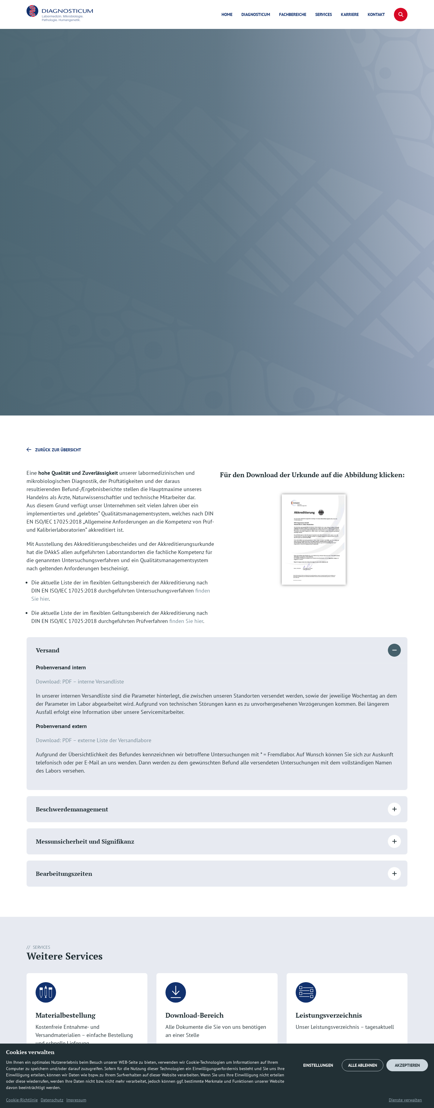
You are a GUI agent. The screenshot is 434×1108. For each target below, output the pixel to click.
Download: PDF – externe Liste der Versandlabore (93, 740)
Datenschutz (52, 1100)
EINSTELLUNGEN (318, 1065)
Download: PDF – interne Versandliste (80, 681)
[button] (400, 14)
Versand (47, 650)
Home (227, 14)
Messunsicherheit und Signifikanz (85, 841)
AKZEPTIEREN (407, 1065)
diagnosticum (255, 14)
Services (323, 14)
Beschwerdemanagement (72, 809)
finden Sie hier (186, 621)
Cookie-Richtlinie (22, 1100)
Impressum (76, 1100)
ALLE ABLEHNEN (362, 1065)
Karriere (350, 14)
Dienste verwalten (405, 1100)
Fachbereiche (292, 14)
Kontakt (376, 14)
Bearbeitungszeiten (64, 873)
